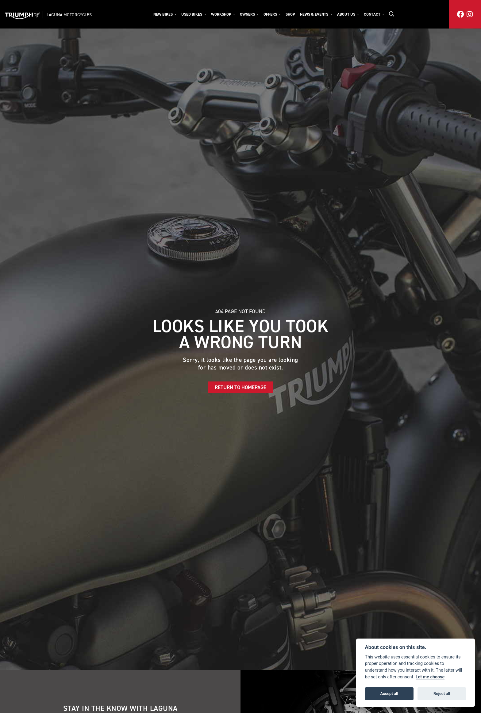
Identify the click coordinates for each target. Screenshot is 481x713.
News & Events (314, 14)
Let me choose (430, 677)
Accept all (389, 693)
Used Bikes (192, 14)
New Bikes (163, 14)
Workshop (221, 14)
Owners (248, 14)
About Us (346, 14)
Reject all (441, 693)
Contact (372, 14)
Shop (290, 14)
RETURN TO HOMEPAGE (240, 387)
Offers (271, 14)
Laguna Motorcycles (69, 15)
